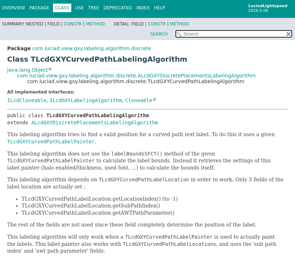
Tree (93, 7)
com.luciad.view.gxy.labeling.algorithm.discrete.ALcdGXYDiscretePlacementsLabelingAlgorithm (136, 75)
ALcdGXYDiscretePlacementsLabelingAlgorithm (94, 122)
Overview (13, 7)
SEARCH (159, 34)
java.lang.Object (27, 70)
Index (143, 7)
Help (159, 7)
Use (79, 7)
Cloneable (139, 100)
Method (95, 24)
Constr (73, 24)
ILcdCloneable (27, 100)
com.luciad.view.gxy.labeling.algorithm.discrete (91, 48)
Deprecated (117, 7)
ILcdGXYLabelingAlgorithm (85, 100)
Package (39, 7)
